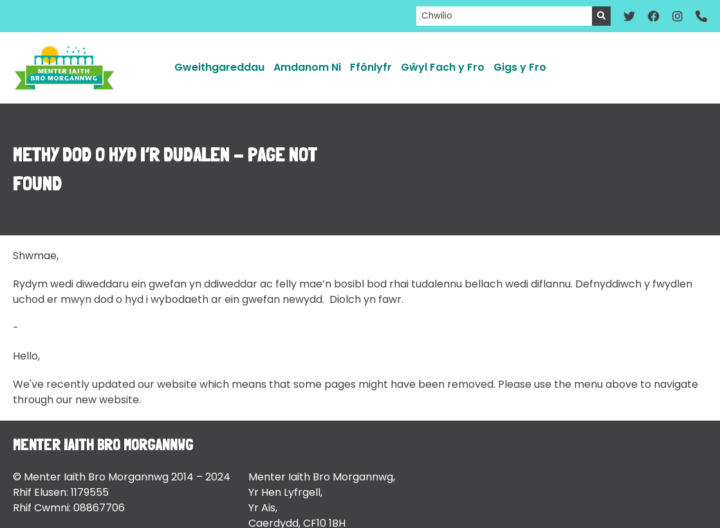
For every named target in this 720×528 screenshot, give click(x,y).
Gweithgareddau (219, 67)
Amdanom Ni (307, 67)
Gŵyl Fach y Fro (443, 67)
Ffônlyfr (371, 67)
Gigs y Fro (520, 67)
